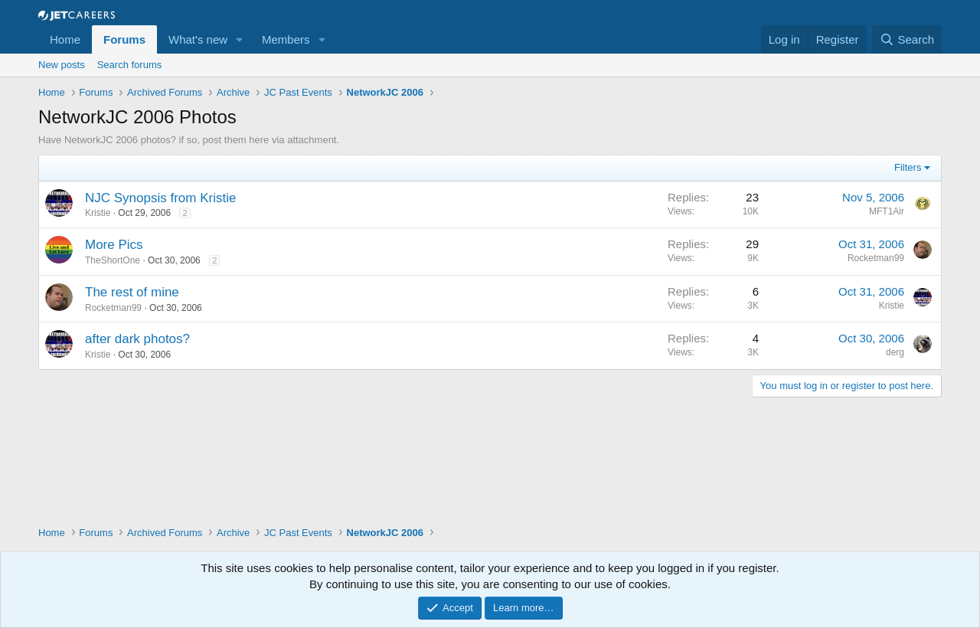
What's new (197, 39)
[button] (239, 39)
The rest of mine (132, 292)
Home (65, 39)
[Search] (907, 39)
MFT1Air (886, 211)
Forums (124, 39)
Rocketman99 (876, 258)
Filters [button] (907, 167)
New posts (61, 64)
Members (286, 39)
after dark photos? (137, 339)
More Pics (114, 244)
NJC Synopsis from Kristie (160, 198)
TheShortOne (112, 260)
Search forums (129, 64)
